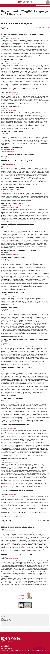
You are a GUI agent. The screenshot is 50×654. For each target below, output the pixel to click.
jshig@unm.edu (13, 158)
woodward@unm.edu (16, 344)
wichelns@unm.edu (15, 371)
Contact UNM (13, 650)
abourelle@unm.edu (15, 260)
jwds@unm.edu (17, 296)
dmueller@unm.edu (14, 494)
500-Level (38, 520)
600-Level (45, 27)
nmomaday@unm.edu (16, 516)
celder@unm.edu (12, 191)
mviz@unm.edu (18, 402)
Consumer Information (22, 650)
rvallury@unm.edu (11, 428)
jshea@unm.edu (12, 135)
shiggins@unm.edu (14, 38)
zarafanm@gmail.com (14, 462)
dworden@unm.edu (14, 558)
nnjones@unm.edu (13, 92)
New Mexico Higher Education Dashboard (37, 650)
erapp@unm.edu (11, 151)
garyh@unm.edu (12, 530)
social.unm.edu (8, 648)
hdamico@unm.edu (14, 310)
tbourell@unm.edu (14, 227)
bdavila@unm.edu (13, 207)
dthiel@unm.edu (11, 164)
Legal (8, 650)
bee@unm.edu (15, 254)
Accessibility (4, 650)
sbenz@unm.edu (13, 110)
